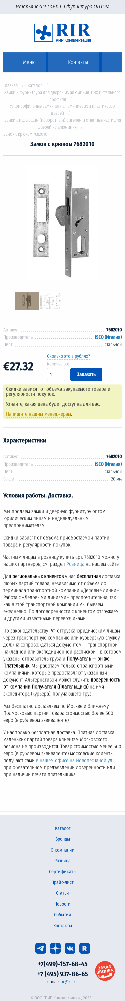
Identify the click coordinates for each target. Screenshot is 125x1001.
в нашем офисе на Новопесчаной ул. (74, 761)
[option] (62, 223)
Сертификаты (62, 872)
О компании (63, 850)
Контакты (62, 926)
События (62, 915)
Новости (62, 904)
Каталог (35, 85)
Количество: (58, 363)
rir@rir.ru (69, 981)
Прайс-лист (62, 882)
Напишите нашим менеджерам (38, 414)
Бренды (62, 839)
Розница (75, 564)
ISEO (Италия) (108, 337)
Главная (10, 85)
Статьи (62, 893)
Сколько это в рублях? (68, 356)
